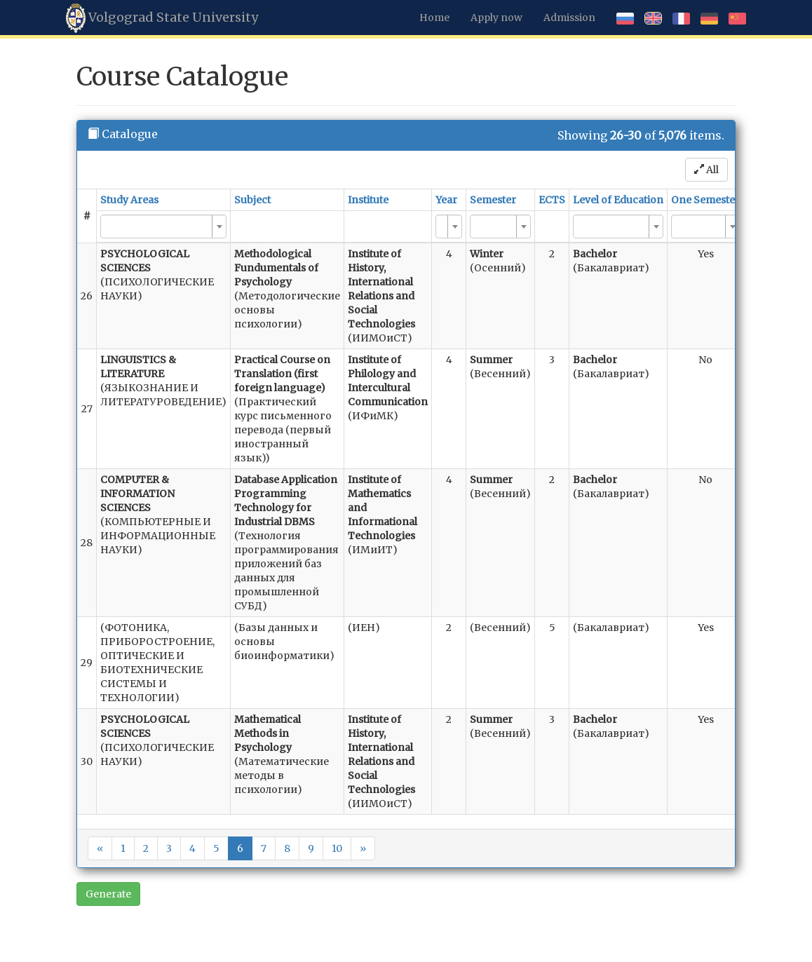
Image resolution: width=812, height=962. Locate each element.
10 (337, 848)
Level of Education (618, 200)
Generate (108, 894)
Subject (252, 200)
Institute (368, 200)
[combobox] (163, 226)
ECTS (552, 200)
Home (434, 17)
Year (446, 200)
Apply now (496, 17)
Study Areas (129, 200)
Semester (493, 200)
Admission (569, 17)
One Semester (705, 200)
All (706, 169)
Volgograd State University (162, 18)
